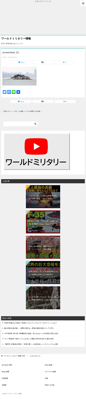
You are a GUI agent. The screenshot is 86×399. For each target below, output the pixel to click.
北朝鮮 (4, 385)
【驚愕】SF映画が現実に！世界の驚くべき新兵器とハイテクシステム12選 (31, 344)
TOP (14, 356)
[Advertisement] (43, 19)
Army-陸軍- (49, 365)
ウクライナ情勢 (50, 372)
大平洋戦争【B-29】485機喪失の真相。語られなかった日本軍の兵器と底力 (31, 333)
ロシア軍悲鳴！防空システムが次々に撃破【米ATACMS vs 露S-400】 (29, 339)
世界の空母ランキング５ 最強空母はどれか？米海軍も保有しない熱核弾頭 (43, 273)
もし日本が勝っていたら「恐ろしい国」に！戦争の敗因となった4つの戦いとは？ (43, 298)
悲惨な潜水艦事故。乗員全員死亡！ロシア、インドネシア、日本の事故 (43, 247)
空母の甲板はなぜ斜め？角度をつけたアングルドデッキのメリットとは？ (30, 323)
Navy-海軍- (6, 372)
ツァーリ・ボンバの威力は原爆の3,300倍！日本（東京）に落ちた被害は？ (43, 197)
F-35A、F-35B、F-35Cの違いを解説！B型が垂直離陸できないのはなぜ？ (43, 222)
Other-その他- (50, 385)
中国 (46, 378)
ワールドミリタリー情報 (16, 38)
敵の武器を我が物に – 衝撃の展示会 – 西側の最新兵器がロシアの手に (29, 328)
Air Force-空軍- (7, 365)
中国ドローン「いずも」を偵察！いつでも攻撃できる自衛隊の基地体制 (23, 111)
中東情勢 (5, 378)
